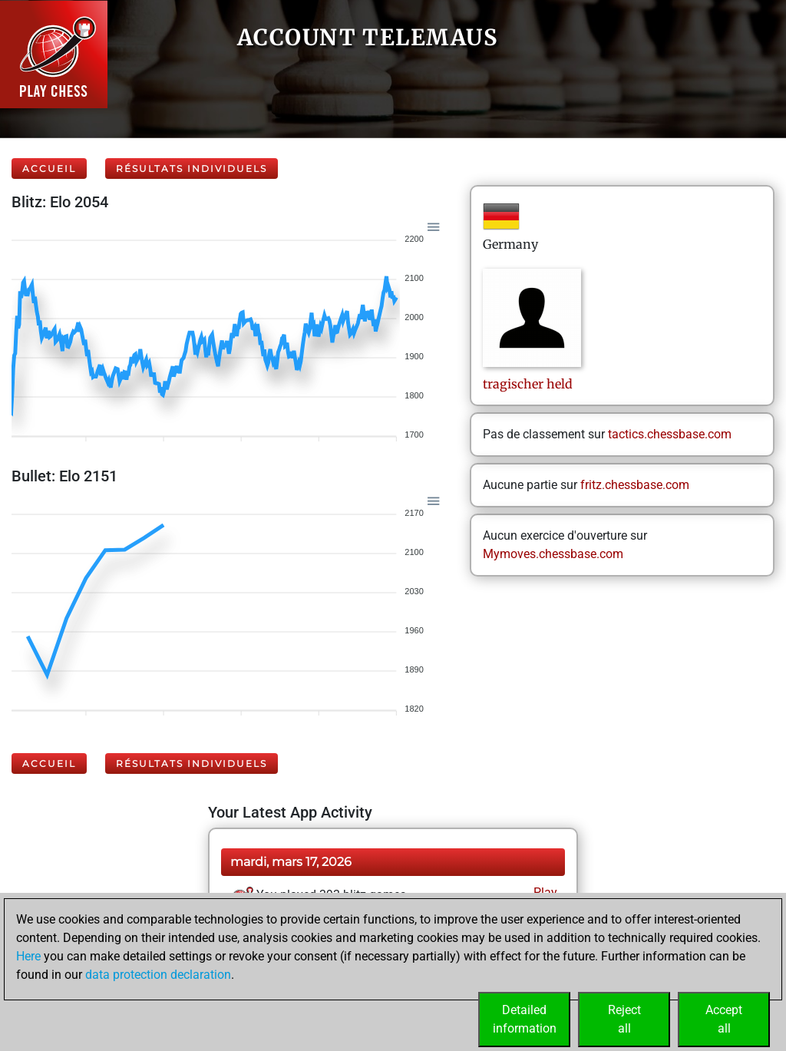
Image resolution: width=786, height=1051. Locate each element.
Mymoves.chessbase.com (553, 554)
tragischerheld (528, 384)
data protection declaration (158, 974)
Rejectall (624, 1019)
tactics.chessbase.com (670, 434)
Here (28, 956)
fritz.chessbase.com (634, 485)
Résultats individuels (191, 168)
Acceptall (723, 1019)
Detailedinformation (524, 1019)
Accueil (49, 168)
